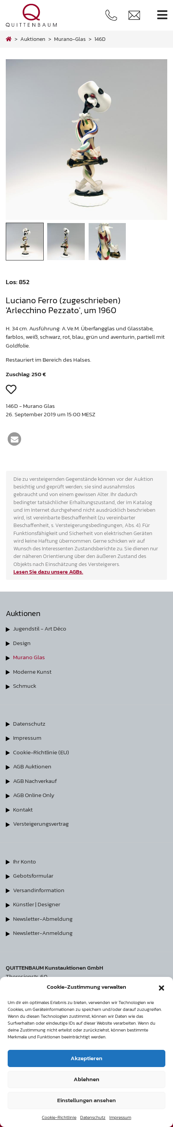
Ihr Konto (24, 861)
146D (99, 39)
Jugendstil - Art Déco (39, 628)
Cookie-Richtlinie (59, 1117)
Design (22, 643)
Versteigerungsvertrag (41, 823)
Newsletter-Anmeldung (42, 932)
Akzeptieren (86, 1058)
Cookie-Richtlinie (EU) (41, 752)
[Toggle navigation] (162, 15)
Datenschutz (92, 1117)
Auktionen (32, 39)
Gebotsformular (33, 875)
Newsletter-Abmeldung (42, 918)
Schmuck (24, 685)
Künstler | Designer (36, 904)
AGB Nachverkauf (35, 780)
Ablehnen (86, 1079)
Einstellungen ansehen (86, 1100)
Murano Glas (29, 657)
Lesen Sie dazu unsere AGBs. (48, 572)
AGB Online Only (33, 795)
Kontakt (23, 809)
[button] (161, 987)
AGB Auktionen (32, 766)
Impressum (120, 1117)
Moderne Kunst (32, 671)
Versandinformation (38, 890)
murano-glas (70, 39)
